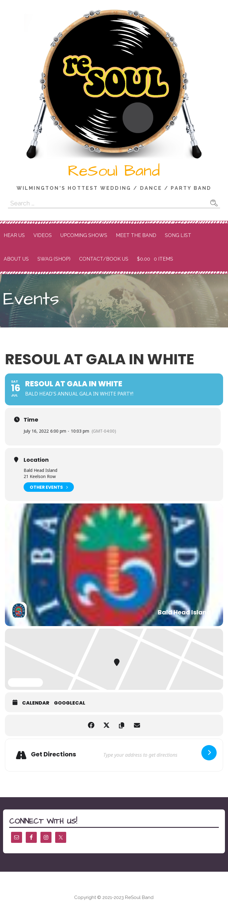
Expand (25, 683)
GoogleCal (69, 703)
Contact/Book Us (103, 259)
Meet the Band (136, 235)
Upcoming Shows (83, 235)
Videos (42, 235)
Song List (178, 235)
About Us (16, 259)
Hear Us (14, 235)
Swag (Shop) (53, 259)
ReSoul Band (114, 171)
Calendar (35, 703)
